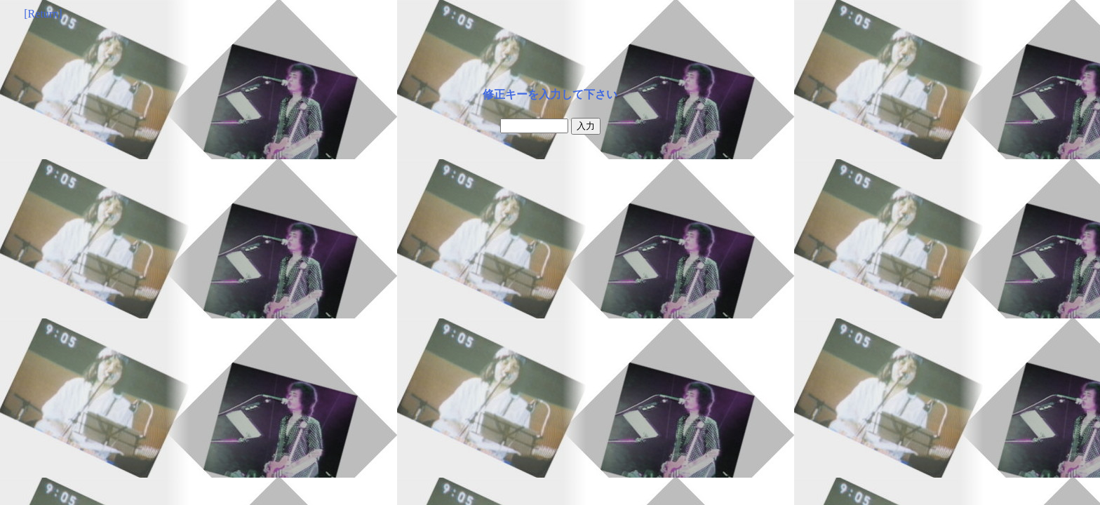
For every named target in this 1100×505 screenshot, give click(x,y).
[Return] (43, 14)
